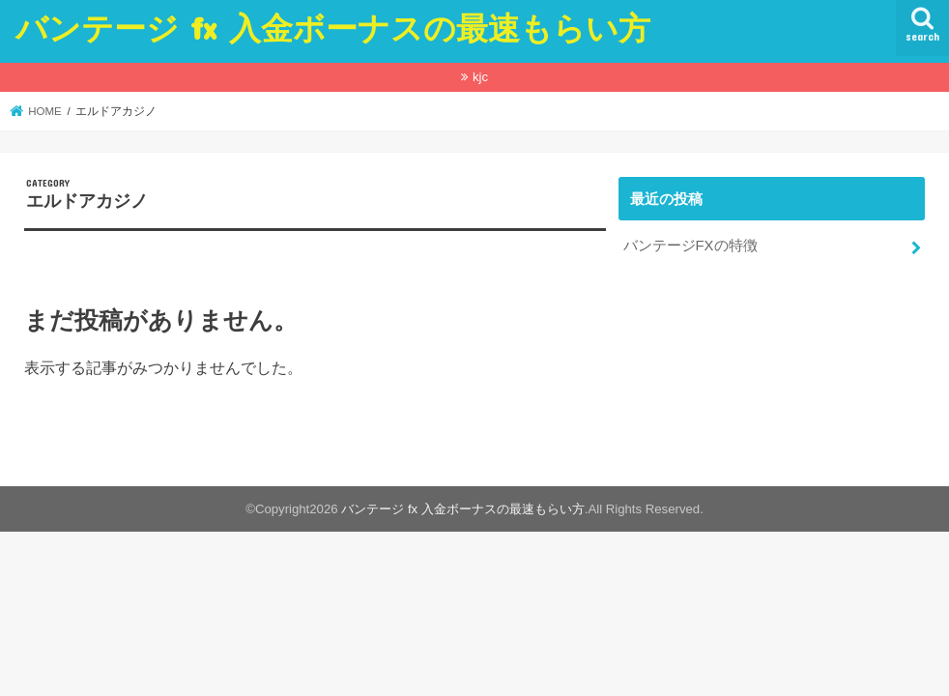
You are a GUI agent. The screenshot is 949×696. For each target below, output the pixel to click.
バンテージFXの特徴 (690, 245)
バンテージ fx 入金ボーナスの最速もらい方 (332, 27)
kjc (480, 77)
